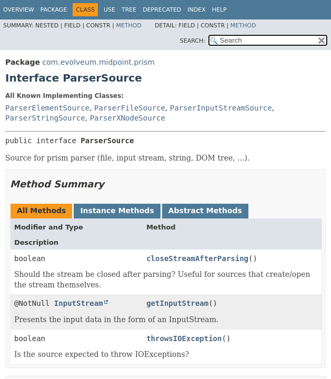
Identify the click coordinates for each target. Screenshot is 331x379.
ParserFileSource (129, 108)
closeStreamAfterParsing (197, 258)
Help (219, 9)
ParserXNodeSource (127, 118)
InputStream (78, 303)
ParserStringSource (45, 118)
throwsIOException (184, 338)
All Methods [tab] (41, 210)
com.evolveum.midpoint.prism (98, 62)
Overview (18, 9)
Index (196, 9)
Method (129, 25)
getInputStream (177, 303)
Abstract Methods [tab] (205, 210)
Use (109, 9)
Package (54, 9)
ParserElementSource (47, 108)
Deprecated (162, 9)
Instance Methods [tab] (117, 210)
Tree (129, 9)
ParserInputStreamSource (221, 108)
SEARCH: (192, 40)
